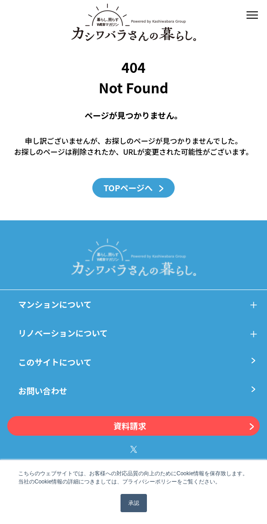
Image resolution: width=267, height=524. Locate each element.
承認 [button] (133, 503)
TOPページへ (134, 187)
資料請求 (184, 426)
